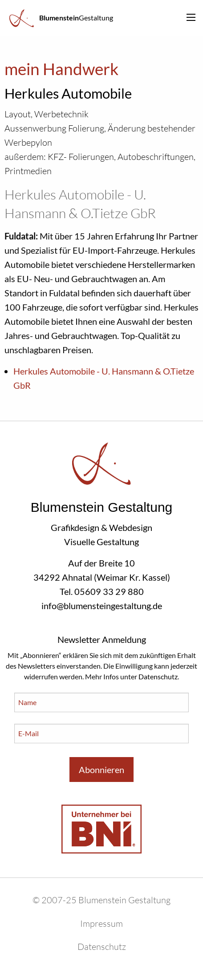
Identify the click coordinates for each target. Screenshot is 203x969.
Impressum (101, 923)
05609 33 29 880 (109, 591)
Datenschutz (158, 676)
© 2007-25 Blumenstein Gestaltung (101, 899)
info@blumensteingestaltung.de (101, 605)
